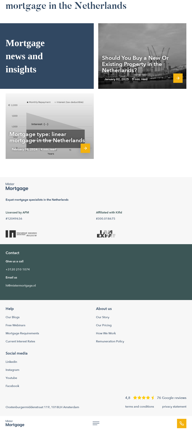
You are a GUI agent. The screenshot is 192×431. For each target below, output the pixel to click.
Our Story (102, 317)
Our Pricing (104, 325)
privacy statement (174, 407)
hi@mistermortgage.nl (21, 286)
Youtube (11, 378)
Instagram (12, 370)
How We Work (106, 333)
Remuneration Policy (110, 341)
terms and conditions (139, 407)
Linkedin (11, 362)
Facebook (12, 386)
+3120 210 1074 (18, 269)
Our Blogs (13, 317)
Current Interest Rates (20, 341)
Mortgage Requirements (22, 333)
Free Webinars (15, 325)
